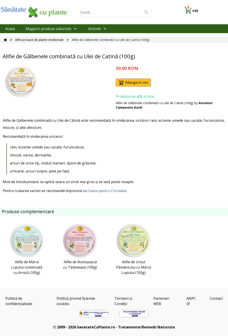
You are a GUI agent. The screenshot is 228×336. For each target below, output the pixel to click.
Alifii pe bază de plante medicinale (39, 40)
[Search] (146, 12)
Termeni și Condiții (123, 301)
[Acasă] (5, 40)
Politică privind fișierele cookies (76, 301)
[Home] (37, 12)
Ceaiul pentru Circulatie (107, 190)
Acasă (10, 28)
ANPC (191, 301)
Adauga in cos (133, 82)
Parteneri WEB (161, 301)
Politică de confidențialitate (18, 301)
